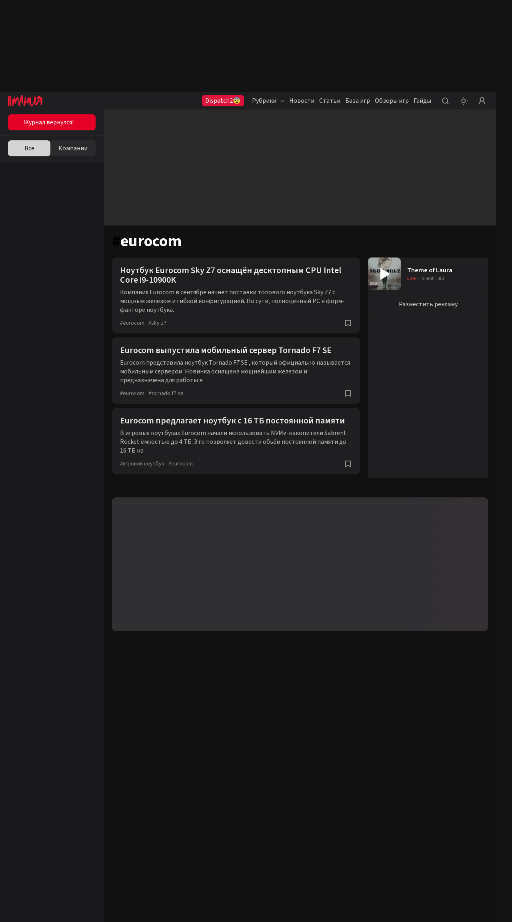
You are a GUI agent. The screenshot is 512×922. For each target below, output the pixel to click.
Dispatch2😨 (223, 100)
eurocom (132, 323)
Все (29, 148)
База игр (357, 100)
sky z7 (157, 323)
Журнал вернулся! (49, 122)
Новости (301, 100)
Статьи (329, 100)
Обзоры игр (392, 100)
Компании (73, 148)
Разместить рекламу (428, 304)
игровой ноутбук (142, 464)
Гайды (422, 100)
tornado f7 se (166, 393)
